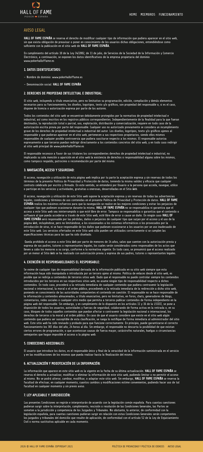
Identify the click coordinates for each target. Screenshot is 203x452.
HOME (133, 14)
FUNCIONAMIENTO (171, 14)
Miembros (147, 14)
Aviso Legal (174, 446)
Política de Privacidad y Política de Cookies (138, 446)
